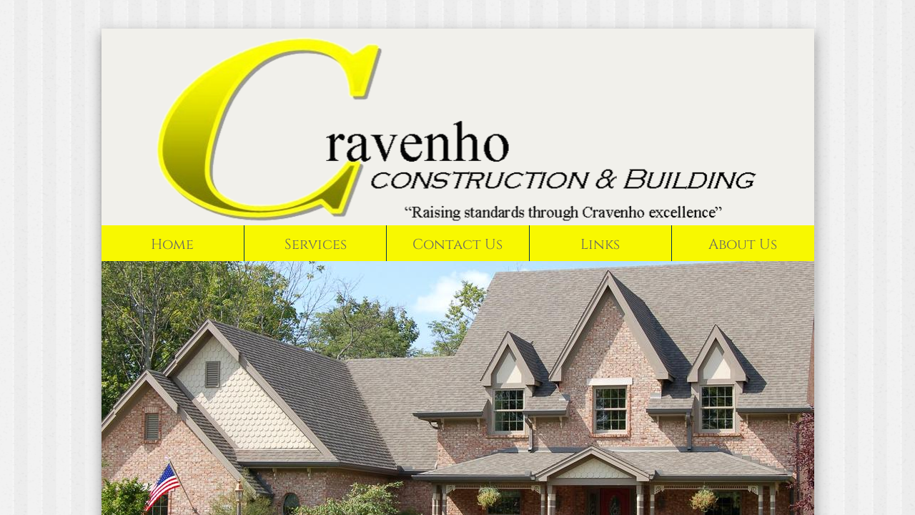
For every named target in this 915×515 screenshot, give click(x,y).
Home (172, 244)
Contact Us (457, 244)
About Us (742, 244)
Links (600, 244)
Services (316, 244)
